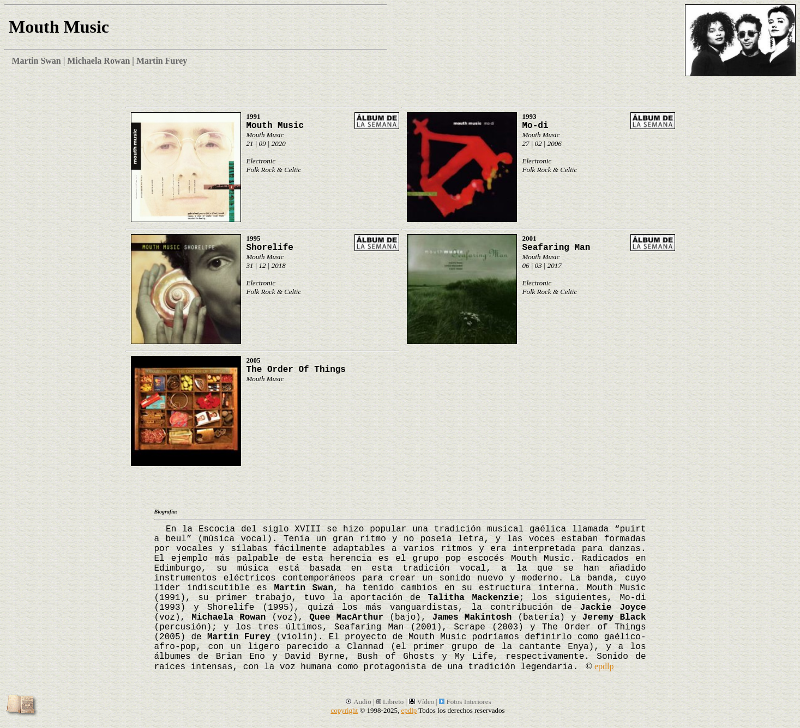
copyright (344, 710)
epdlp (604, 666)
